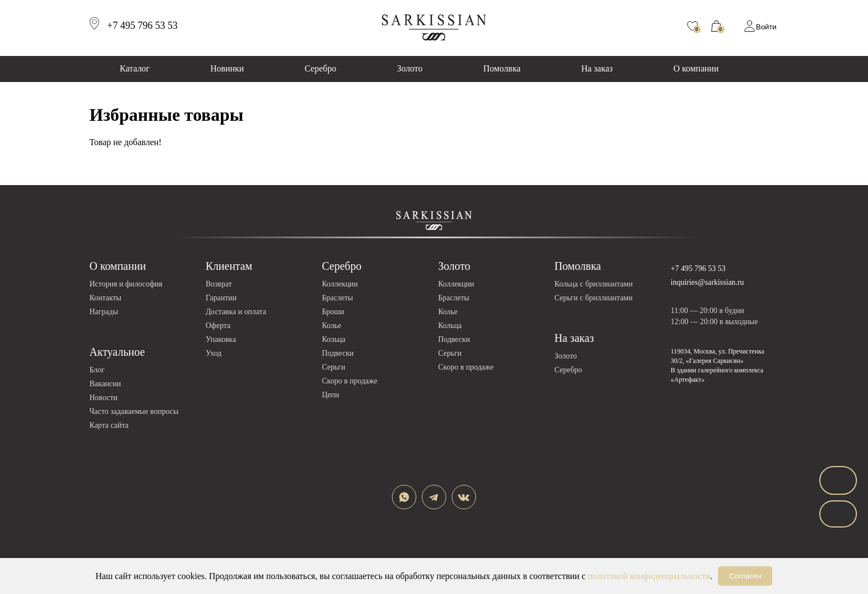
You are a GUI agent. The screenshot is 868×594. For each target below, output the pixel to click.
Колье (332, 325)
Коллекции (340, 284)
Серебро (320, 68)
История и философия (126, 284)
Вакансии (105, 384)
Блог (97, 370)
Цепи (330, 395)
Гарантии (221, 298)
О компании (696, 68)
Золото (409, 68)
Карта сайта (109, 425)
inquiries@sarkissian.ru (707, 282)
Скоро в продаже (350, 381)
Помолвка (501, 68)
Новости (104, 397)
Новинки (227, 68)
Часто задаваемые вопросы (134, 411)
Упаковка (221, 339)
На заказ (597, 68)
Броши (333, 312)
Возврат (219, 284)
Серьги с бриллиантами (594, 298)
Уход (214, 353)
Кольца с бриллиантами (594, 284)
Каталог (134, 68)
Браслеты (337, 298)
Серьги (333, 367)
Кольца (334, 339)
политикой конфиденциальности (649, 576)
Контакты (106, 298)
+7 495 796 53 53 (698, 268)
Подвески (338, 353)
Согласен (745, 576)
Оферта (218, 325)
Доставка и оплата (236, 312)
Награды (104, 312)
